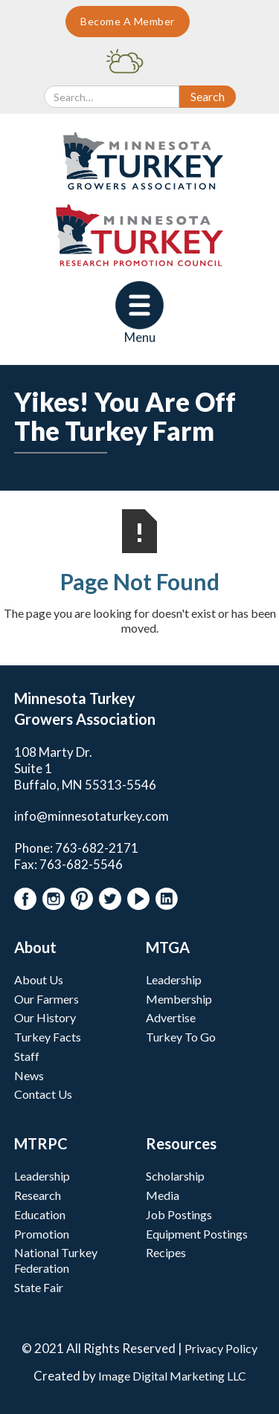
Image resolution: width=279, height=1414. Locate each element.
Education (39, 1214)
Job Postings (179, 1214)
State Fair (38, 1287)
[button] (139, 313)
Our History (45, 1017)
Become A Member (127, 21)
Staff (26, 1056)
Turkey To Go (181, 1037)
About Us (38, 979)
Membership (179, 999)
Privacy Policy (221, 1348)
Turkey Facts (47, 1037)
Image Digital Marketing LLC (172, 1376)
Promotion (41, 1234)
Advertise (171, 1017)
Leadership (174, 979)
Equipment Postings (197, 1234)
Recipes (166, 1252)
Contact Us (43, 1094)
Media (162, 1195)
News (29, 1075)
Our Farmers (46, 999)
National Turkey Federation (55, 1260)
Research (37, 1195)
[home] (139, 161)
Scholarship (175, 1176)
